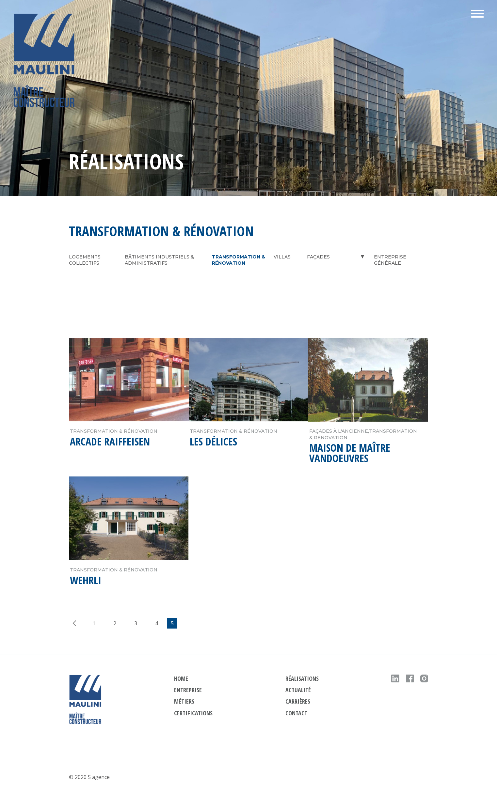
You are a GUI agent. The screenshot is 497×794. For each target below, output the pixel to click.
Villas (282, 257)
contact (296, 713)
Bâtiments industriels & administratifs (159, 260)
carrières (297, 701)
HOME (181, 678)
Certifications (193, 713)
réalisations (302, 678)
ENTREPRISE (188, 690)
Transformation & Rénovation (238, 260)
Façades (318, 257)
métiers (184, 701)
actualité (298, 690)
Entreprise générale (390, 260)
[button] (477, 14)
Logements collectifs (85, 260)
